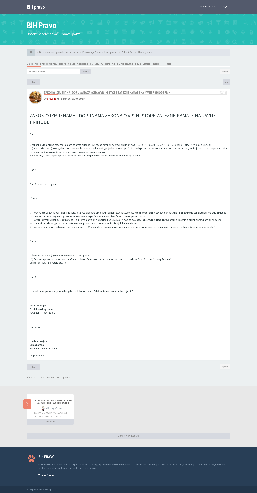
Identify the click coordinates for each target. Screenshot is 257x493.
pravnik (51, 98)
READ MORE (50, 421)
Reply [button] (33, 82)
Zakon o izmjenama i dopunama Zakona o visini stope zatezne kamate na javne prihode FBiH (99, 64)
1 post (225, 71)
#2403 (223, 92)
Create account (208, 6)
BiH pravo (36, 7)
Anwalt (55, 489)
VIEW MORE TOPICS (128, 436)
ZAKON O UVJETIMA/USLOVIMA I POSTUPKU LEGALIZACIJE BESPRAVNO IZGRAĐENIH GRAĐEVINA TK (52, 403)
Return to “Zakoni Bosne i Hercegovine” (49, 377)
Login (225, 6)
